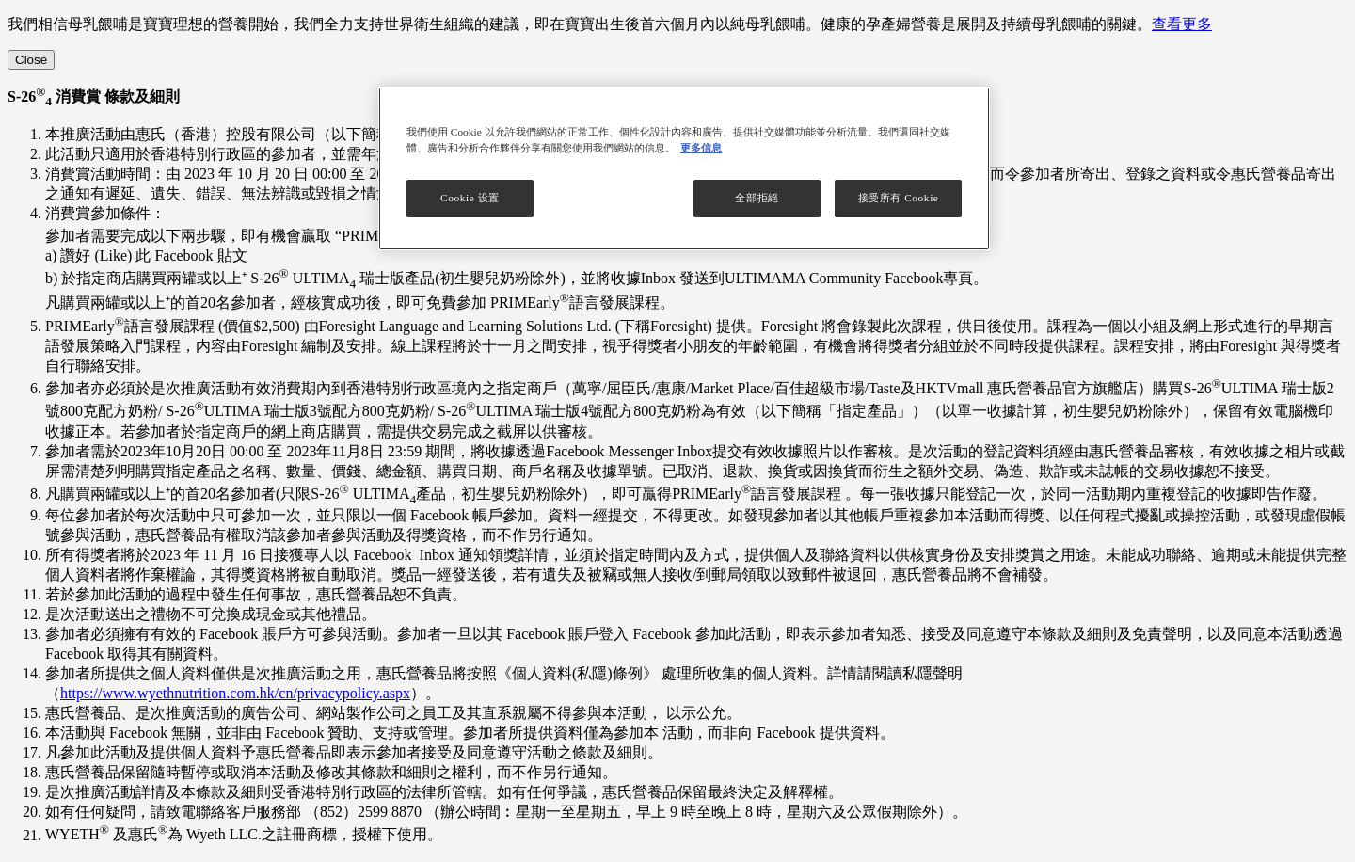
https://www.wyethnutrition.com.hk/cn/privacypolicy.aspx (235, 693)
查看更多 (1182, 24)
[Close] (31, 60)
